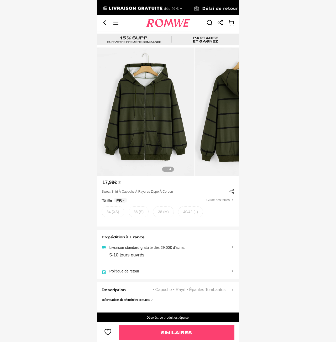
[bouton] (108, 332)
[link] (168, 7)
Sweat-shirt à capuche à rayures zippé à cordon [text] (137, 191)
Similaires (176, 332)
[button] (105, 23)
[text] (168, 112)
